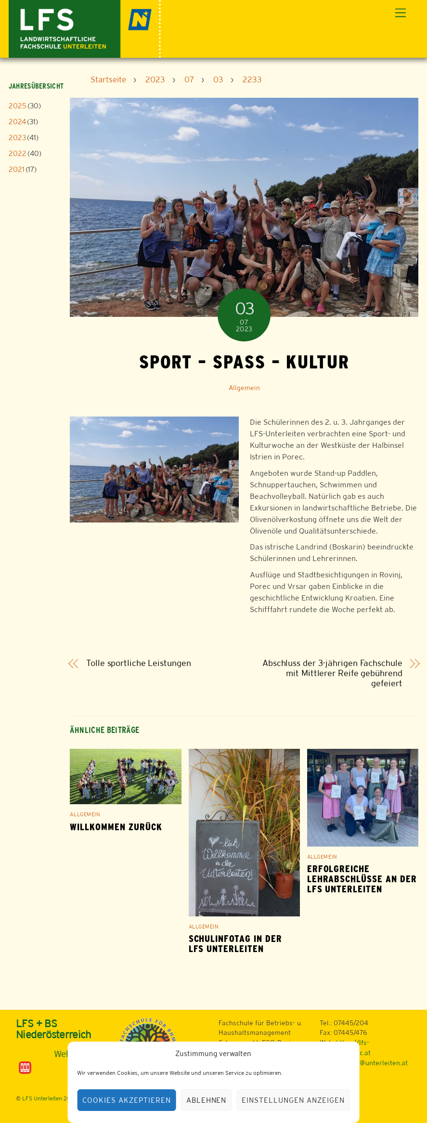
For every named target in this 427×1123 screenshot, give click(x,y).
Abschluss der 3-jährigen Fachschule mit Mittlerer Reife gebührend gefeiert (332, 673)
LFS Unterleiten (42, 1098)
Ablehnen (206, 1100)
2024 (17, 122)
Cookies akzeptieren (126, 1100)
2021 (17, 169)
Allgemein (244, 388)
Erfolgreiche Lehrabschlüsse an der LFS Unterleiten (362, 879)
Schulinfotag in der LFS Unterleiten (235, 944)
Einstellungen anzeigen (293, 1100)
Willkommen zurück (116, 827)
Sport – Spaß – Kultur (244, 362)
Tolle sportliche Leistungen (138, 663)
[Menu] (400, 13)
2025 (17, 106)
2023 (17, 137)
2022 (17, 153)
